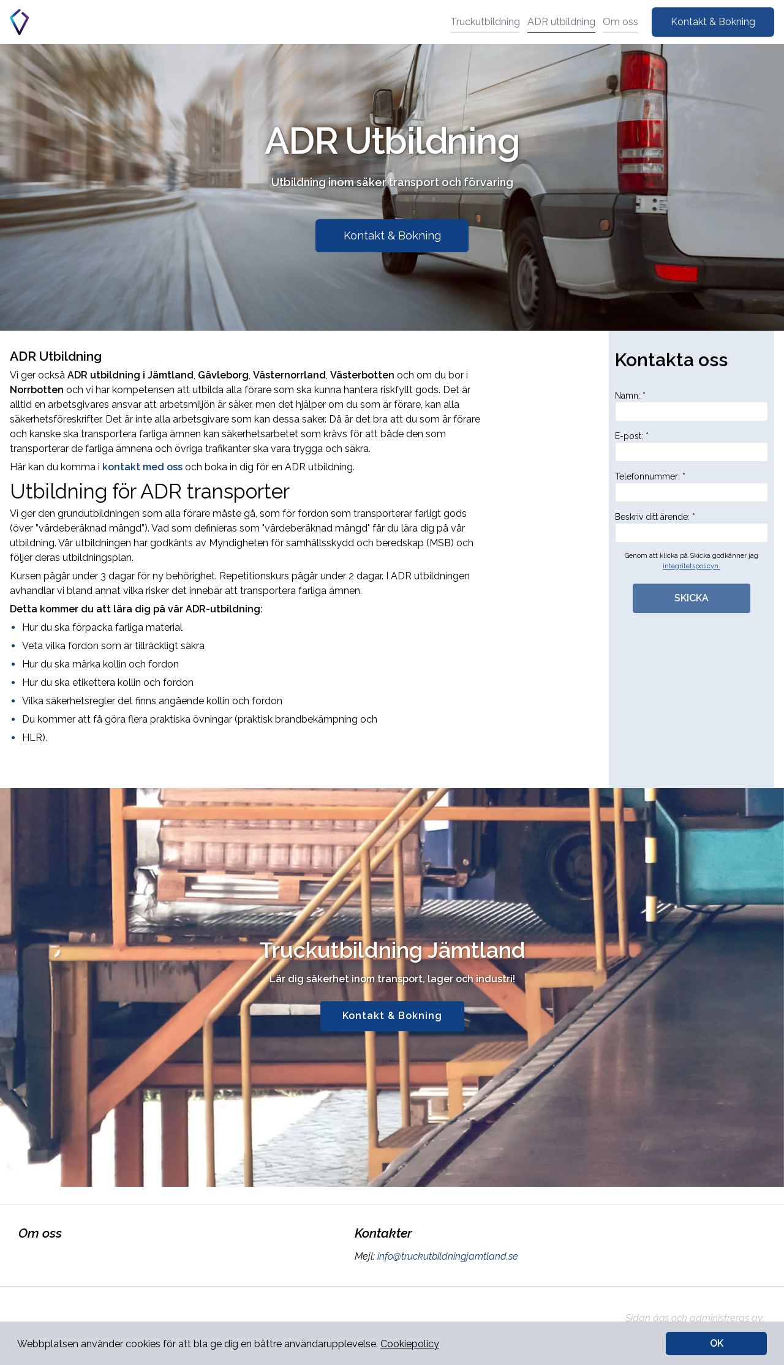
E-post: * (691, 446)
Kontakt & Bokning (713, 22)
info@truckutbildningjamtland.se (446, 1256)
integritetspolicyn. (691, 566)
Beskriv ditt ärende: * (691, 527)
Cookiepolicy (409, 1344)
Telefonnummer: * (691, 487)
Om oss (620, 22)
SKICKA (691, 598)
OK (716, 1343)
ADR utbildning (561, 22)
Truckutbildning (485, 22)
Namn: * (691, 406)
